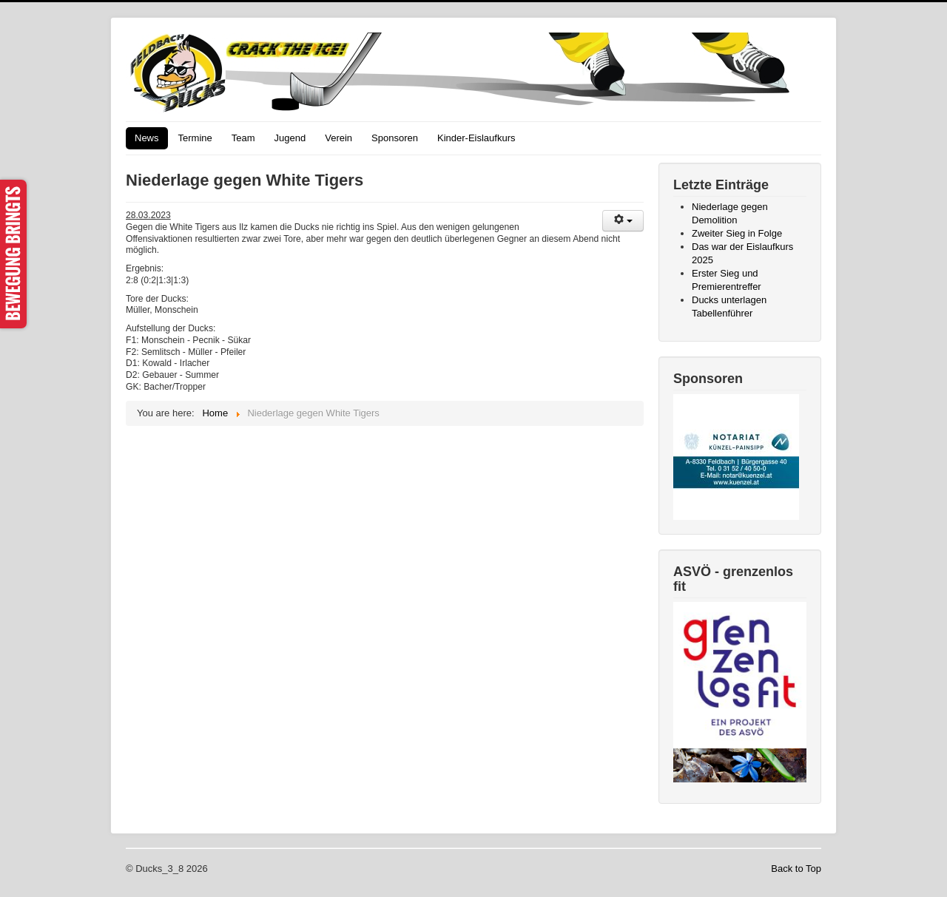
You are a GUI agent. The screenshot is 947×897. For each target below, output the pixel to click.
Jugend (290, 137)
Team (243, 137)
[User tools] (623, 220)
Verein (338, 137)
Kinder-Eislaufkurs (476, 137)
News (147, 137)
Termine (195, 137)
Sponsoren (394, 137)
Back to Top (796, 868)
